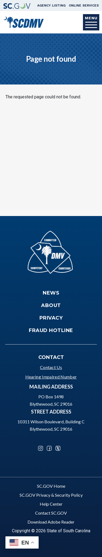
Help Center (51, 503)
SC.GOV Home (51, 486)
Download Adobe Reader (51, 521)
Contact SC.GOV (51, 512)
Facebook (49, 448)
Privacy (51, 318)
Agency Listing (51, 5)
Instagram (40, 448)
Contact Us (51, 367)
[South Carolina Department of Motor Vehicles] (23, 21)
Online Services (84, 5)
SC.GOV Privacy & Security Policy (51, 494)
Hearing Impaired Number (51, 376)
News (51, 293)
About (51, 305)
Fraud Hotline (51, 330)
